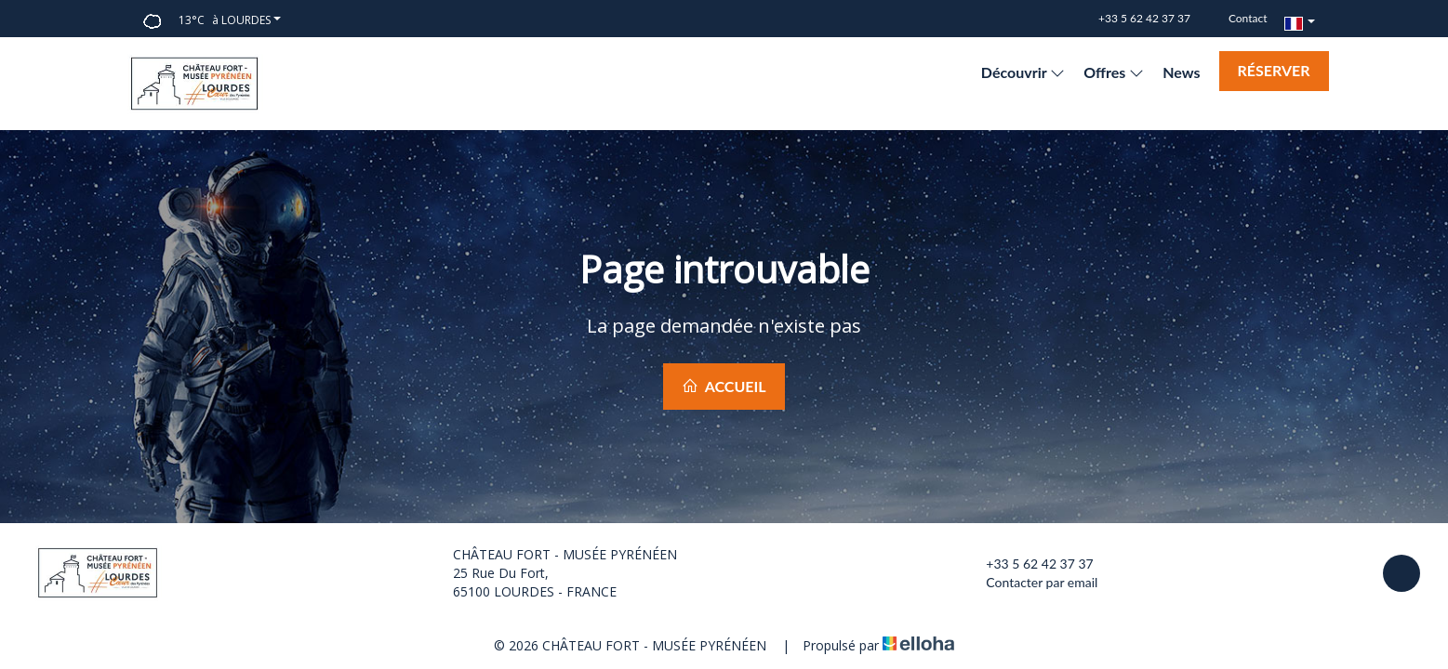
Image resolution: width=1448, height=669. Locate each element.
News (1181, 72)
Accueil (723, 386)
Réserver (1274, 70)
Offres (1113, 72)
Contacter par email (1030, 582)
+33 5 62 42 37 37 (1028, 564)
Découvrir (1023, 72)
